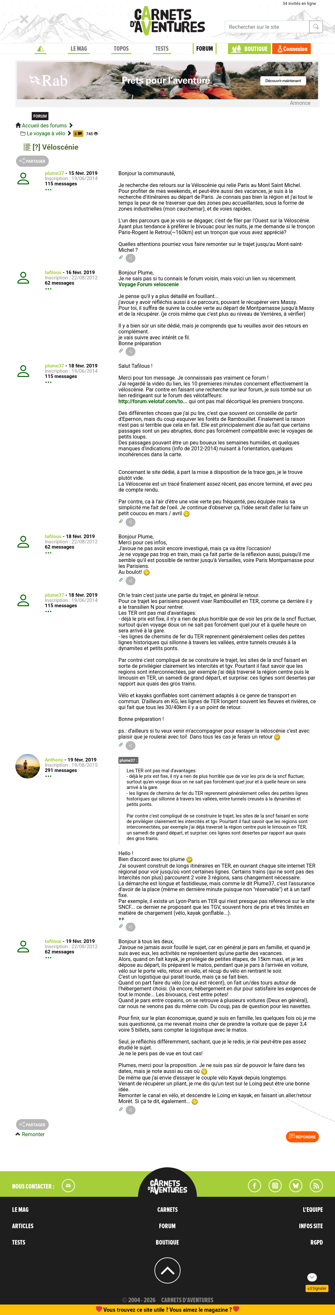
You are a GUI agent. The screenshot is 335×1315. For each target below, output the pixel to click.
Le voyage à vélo (46, 133)
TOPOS (121, 49)
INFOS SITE (311, 1226)
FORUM (204, 49)
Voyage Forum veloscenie (148, 284)
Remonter (33, 1134)
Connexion (295, 49)
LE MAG (79, 49)
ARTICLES (22, 1226)
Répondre (302, 1136)
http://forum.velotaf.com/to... (152, 401)
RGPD (316, 1242)
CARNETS (167, 1210)
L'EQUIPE (313, 1210)
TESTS (161, 49)
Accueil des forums (44, 125)
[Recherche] (267, 27)
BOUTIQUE (256, 49)
